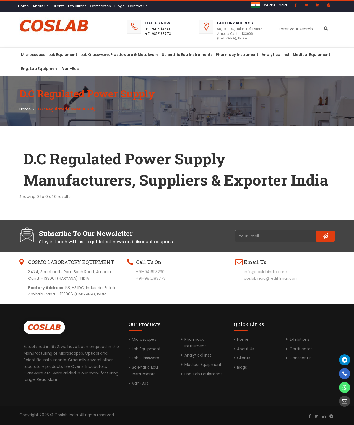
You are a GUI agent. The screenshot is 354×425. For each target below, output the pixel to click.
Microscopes (33, 54)
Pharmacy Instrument (237, 54)
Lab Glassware (145, 358)
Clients (58, 6)
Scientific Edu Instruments (187, 54)
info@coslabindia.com (265, 271)
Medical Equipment (311, 54)
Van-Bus (70, 68)
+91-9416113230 (157, 29)
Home (23, 6)
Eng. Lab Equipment (40, 68)
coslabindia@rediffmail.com (271, 278)
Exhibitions (77, 6)
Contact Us (138, 6)
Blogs (119, 6)
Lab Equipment (62, 54)
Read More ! (48, 379)
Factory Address (235, 23)
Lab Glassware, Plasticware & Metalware (119, 54)
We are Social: (275, 5)
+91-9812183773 (158, 33)
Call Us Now (157, 23)
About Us (41, 6)
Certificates (100, 6)
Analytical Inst (276, 54)
